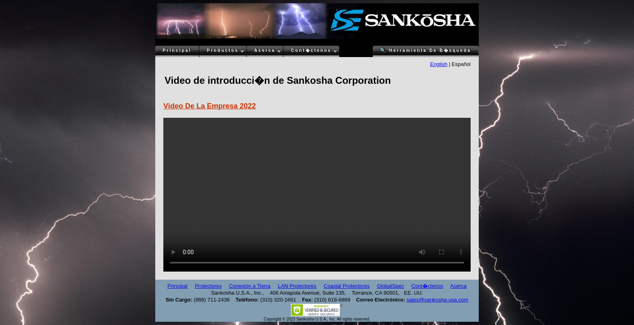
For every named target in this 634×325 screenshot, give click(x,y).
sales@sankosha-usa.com (438, 300)
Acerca (265, 50)
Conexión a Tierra (250, 286)
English (439, 64)
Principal (177, 50)
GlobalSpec (390, 286)
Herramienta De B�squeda (425, 50)
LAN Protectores (297, 286)
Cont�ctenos (311, 50)
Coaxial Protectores (347, 286)
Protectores (208, 286)
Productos (223, 50)
